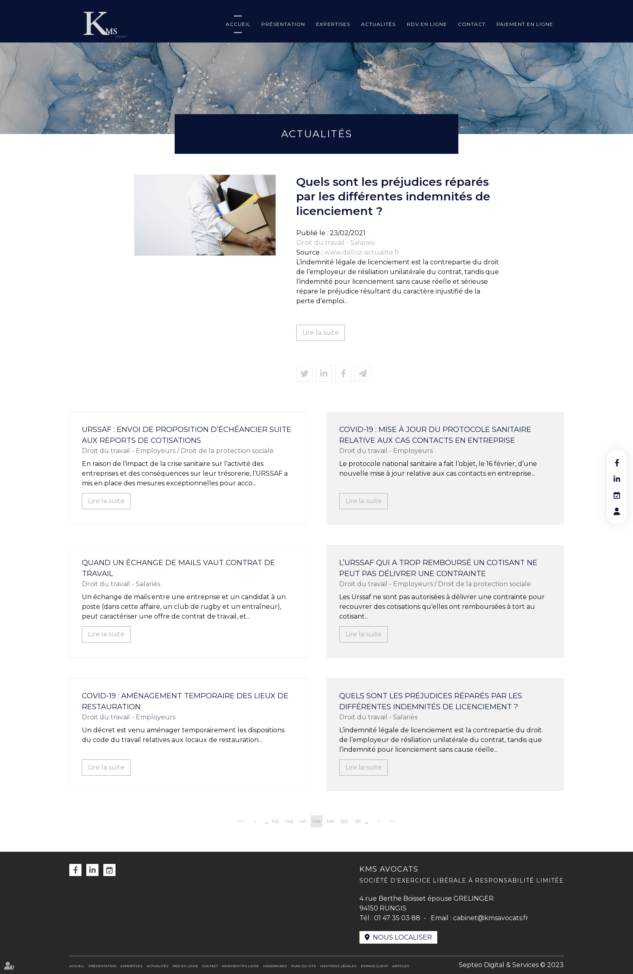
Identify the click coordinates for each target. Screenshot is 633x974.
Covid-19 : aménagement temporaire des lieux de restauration (185, 701)
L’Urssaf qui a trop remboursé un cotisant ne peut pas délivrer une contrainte (438, 568)
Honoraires (275, 966)
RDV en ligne (427, 24)
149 (330, 821)
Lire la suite (320, 332)
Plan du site (303, 966)
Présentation (283, 24)
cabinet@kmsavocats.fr (490, 918)
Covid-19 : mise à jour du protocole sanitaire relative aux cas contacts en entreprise (435, 435)
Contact (471, 24)
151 (358, 821)
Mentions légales (338, 966)
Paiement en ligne (524, 24)
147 (302, 821)
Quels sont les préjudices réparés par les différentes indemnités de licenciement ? (430, 701)
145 (275, 821)
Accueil (238, 24)
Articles (400, 966)
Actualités (378, 24)
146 (289, 821)
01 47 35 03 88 (397, 918)
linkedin (616, 478)
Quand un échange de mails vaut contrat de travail (178, 568)
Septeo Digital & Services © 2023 (511, 965)
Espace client (374, 966)
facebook (616, 462)
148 (316, 821)
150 (344, 821)
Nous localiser (402, 937)
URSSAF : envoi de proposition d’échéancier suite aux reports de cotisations (186, 435)
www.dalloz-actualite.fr (362, 252)
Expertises (333, 24)
